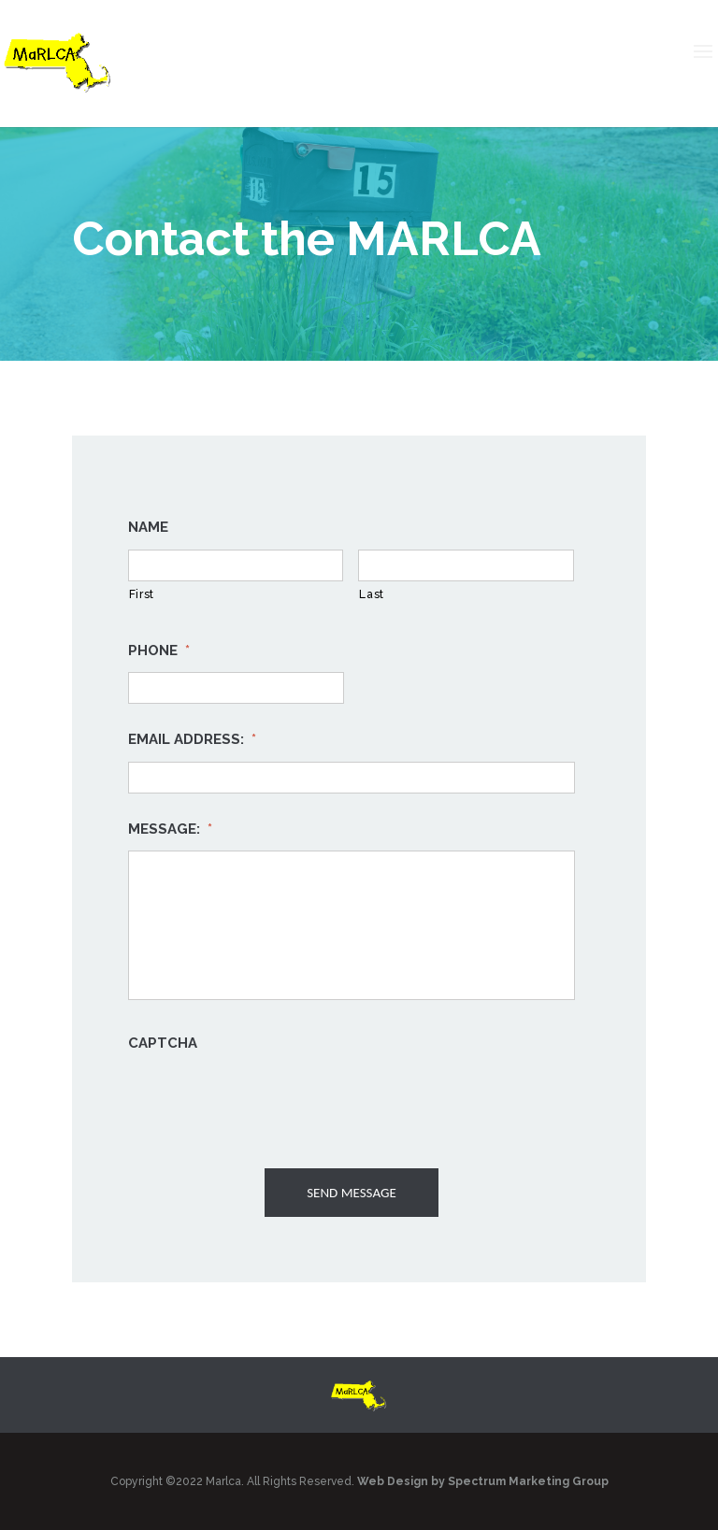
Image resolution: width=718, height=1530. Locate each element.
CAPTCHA (162, 1043)
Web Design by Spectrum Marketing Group (483, 1481)
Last (371, 594)
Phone (159, 650)
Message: (170, 829)
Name (148, 527)
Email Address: (192, 739)
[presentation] (270, 1101)
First (141, 594)
